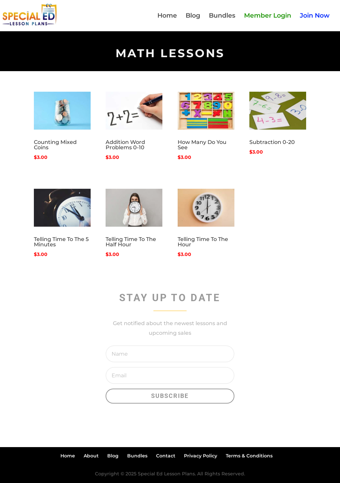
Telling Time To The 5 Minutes (61, 242)
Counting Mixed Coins (55, 145)
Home (167, 16)
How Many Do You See (202, 145)
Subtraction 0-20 (272, 142)
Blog (193, 16)
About (91, 456)
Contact (165, 456)
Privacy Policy (200, 456)
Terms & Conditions (249, 456)
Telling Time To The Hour (203, 242)
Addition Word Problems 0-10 (125, 145)
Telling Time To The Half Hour (131, 242)
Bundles (222, 16)
